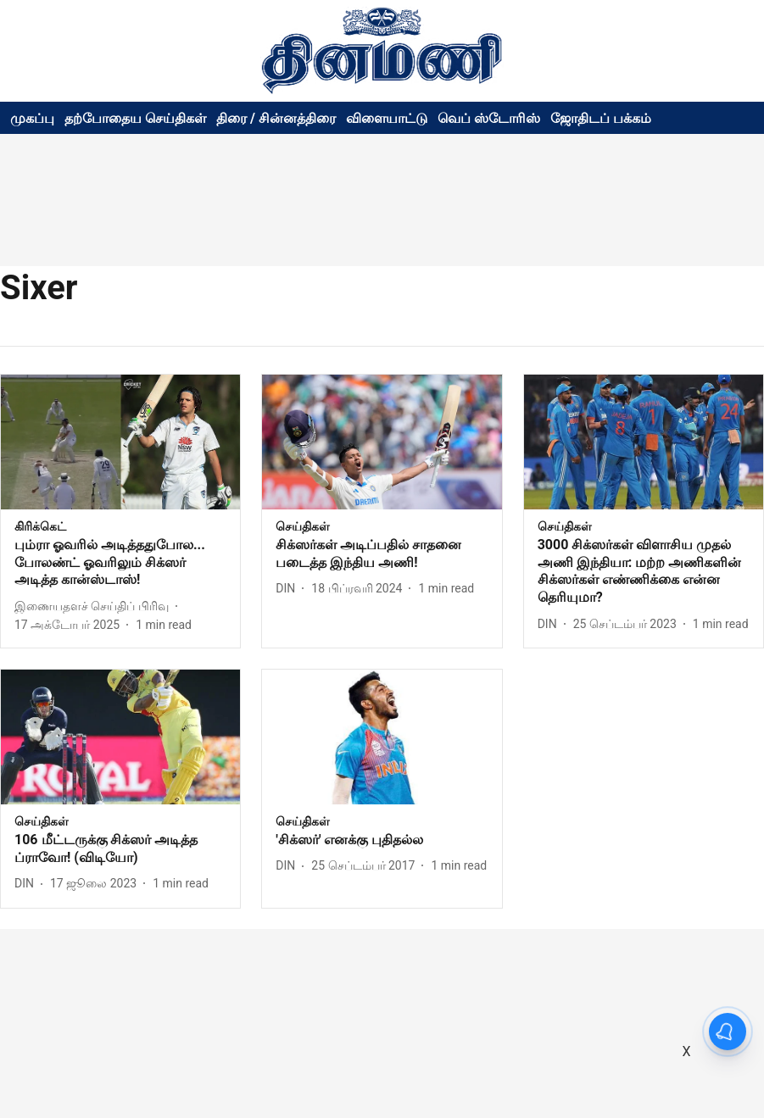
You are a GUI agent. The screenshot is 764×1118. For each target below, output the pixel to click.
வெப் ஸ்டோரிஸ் (489, 118)
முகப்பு (32, 118)
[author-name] (95, 606)
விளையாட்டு (386, 118)
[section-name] (40, 526)
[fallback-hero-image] (120, 442)
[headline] (120, 563)
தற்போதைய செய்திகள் (135, 118)
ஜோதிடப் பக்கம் (600, 118)
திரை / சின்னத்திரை (276, 118)
